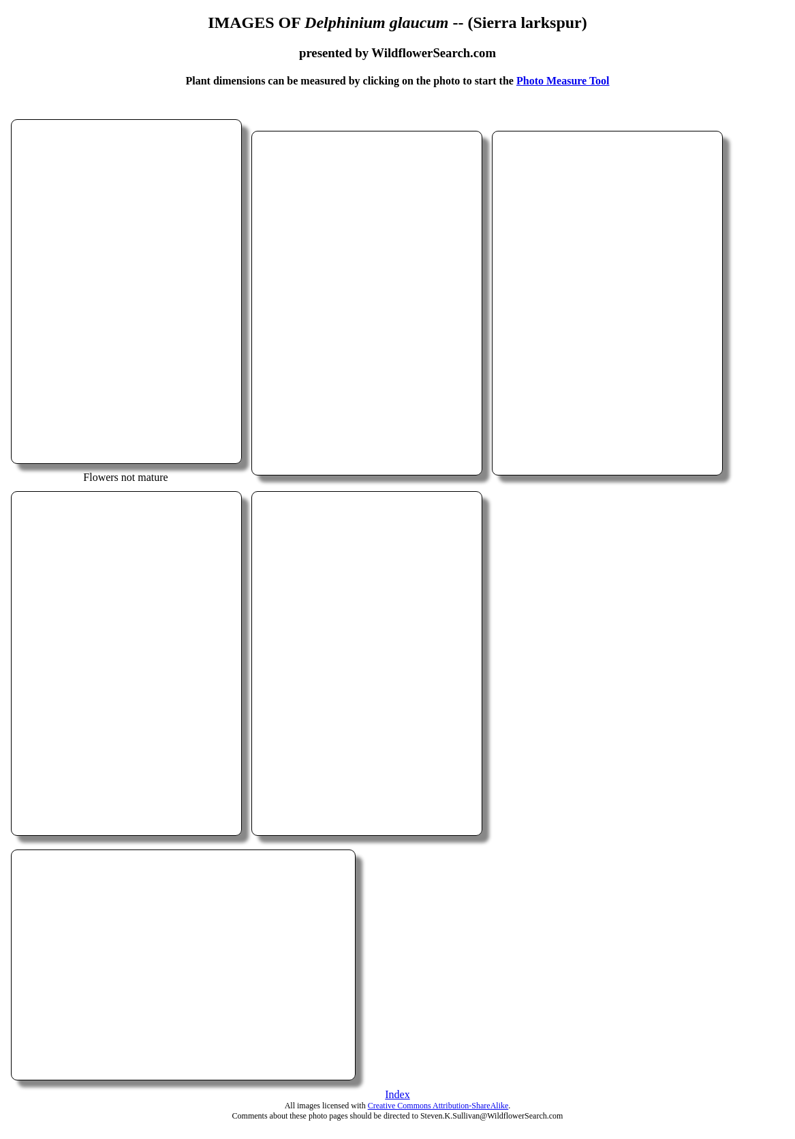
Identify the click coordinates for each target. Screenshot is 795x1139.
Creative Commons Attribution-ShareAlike (438, 1105)
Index (397, 1094)
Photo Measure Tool (563, 81)
